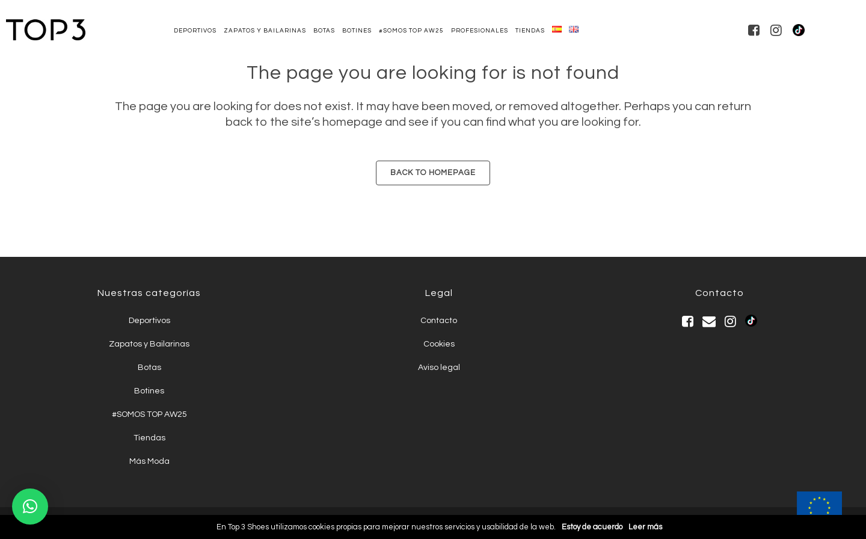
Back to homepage (433, 172)
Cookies (439, 344)
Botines (149, 391)
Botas (149, 367)
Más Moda (149, 461)
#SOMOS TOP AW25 (149, 414)
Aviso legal (439, 367)
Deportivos (149, 320)
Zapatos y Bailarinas (149, 344)
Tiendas (149, 438)
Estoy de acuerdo (592, 527)
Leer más (645, 527)
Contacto (438, 320)
